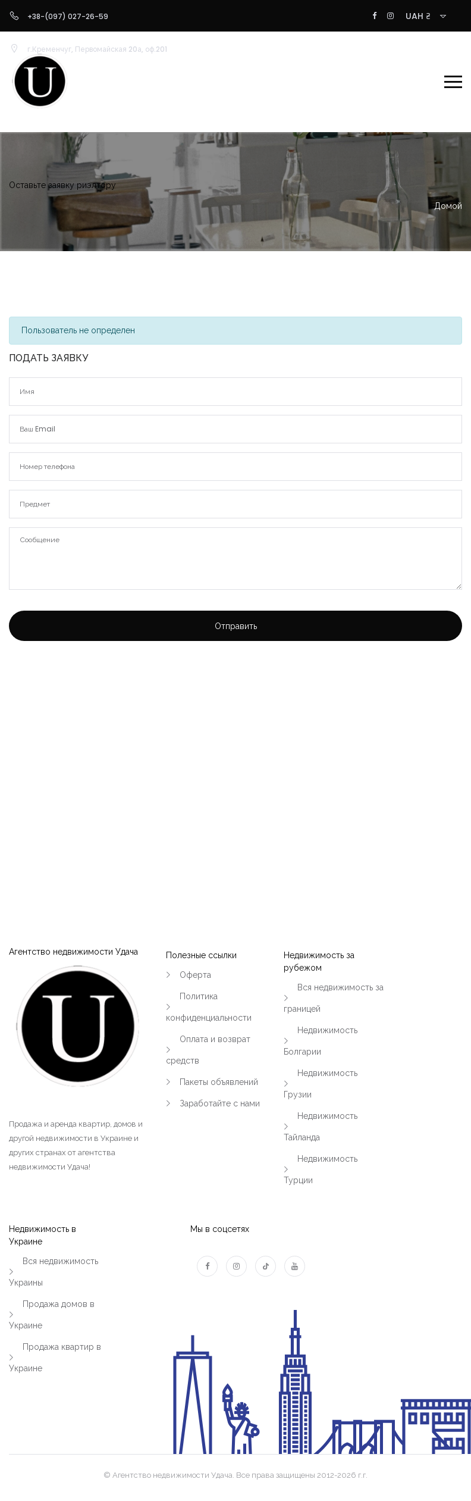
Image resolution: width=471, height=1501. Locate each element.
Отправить (236, 626)
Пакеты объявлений (219, 1082)
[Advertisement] (235, 750)
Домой (448, 206)
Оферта (195, 975)
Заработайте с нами (220, 1103)
